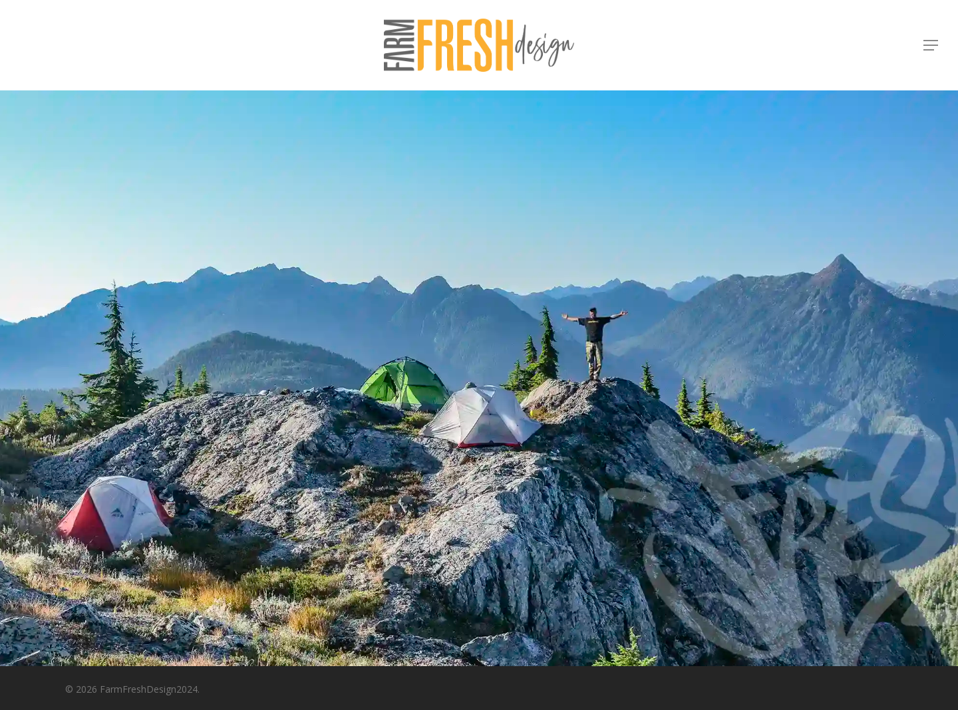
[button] (931, 46)
